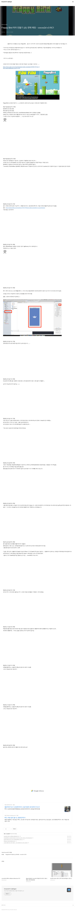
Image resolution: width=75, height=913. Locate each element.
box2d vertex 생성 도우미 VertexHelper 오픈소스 (13, 839)
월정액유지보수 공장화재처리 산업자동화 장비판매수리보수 (22, 807)
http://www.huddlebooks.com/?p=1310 (11, 68)
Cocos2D (8, 833)
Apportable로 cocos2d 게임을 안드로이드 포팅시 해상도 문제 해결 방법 (18, 837)
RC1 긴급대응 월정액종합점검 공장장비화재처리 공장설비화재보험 (22, 809)
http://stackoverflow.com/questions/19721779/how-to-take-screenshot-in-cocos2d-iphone (25, 207)
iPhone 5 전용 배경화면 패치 (9, 841)
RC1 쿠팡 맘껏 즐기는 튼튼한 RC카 (15, 817)
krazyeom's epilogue (6, 1)
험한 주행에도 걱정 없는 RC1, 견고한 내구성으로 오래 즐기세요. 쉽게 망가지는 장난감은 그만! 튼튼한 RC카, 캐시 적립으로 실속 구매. (37, 820)
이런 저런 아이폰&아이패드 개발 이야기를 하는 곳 (14, 890)
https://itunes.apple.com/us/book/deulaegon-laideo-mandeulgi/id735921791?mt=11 (21, 67)
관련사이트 (3, 905)
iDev (4, 833)
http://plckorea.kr (8, 804)
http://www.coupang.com (10, 815)
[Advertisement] (37, 791)
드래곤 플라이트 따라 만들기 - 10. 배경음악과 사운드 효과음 (16, 842)
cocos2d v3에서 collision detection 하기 (11, 836)
